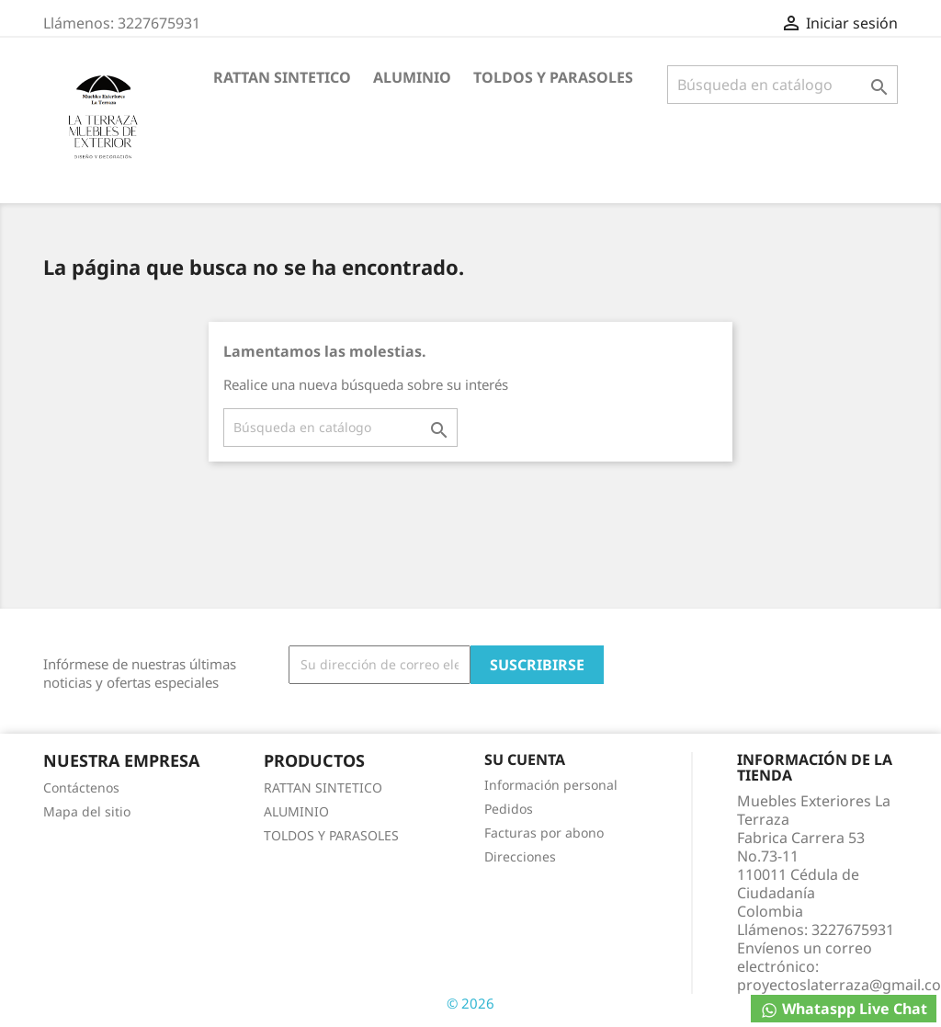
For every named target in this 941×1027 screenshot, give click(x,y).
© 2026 (470, 1003)
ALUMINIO (412, 77)
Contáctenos (81, 787)
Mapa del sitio (86, 811)
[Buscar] (782, 84)
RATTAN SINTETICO (282, 77)
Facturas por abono (544, 832)
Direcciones (520, 856)
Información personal (551, 784)
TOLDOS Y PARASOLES (553, 77)
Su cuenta (524, 759)
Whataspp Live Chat (843, 1009)
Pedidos (508, 808)
